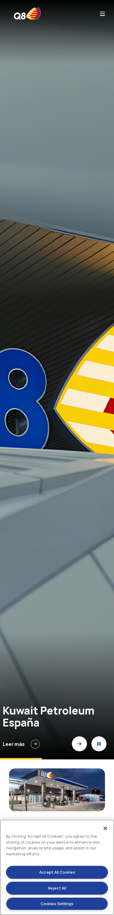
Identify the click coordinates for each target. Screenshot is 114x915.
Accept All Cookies (57, 872)
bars (102, 13)
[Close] (105, 828)
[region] (57, 867)
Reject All (57, 888)
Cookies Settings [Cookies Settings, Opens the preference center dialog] (57, 903)
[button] (79, 743)
